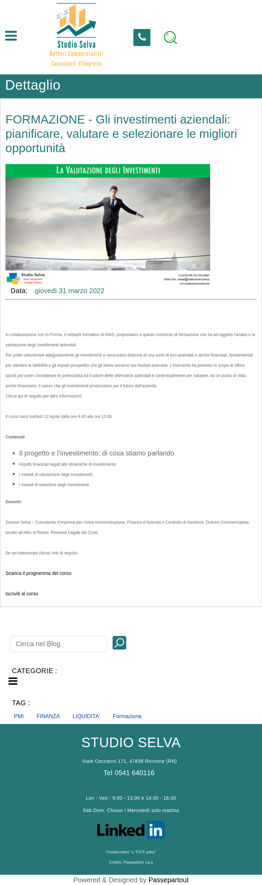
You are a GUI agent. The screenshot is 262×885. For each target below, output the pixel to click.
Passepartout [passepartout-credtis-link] (168, 880)
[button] (119, 643)
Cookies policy (118, 852)
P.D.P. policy (145, 852)
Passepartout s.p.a (138, 862)
